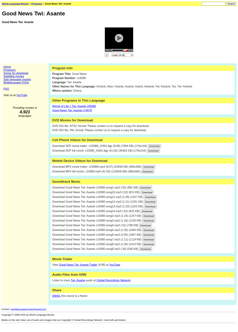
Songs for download (15, 73)
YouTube (21, 95)
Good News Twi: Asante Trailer (78, 264)
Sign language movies (17, 79)
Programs (9, 70)
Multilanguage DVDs (16, 82)
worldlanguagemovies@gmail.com (28, 309)
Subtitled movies (13, 76)
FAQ (6, 88)
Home (7, 66)
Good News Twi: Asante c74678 (72, 110)
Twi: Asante (78, 280)
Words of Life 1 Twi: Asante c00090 (74, 106)
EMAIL (56, 295)
